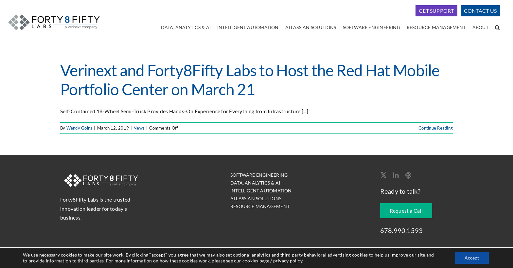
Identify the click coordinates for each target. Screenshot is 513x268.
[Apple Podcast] (408, 175)
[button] (497, 27)
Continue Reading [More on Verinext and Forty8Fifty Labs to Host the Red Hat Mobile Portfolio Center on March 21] (435, 128)
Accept (472, 257)
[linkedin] (396, 175)
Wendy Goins (79, 128)
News (139, 128)
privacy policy (287, 260)
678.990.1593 (401, 230)
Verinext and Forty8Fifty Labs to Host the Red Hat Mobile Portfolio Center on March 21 (250, 79)
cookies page (255, 260)
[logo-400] (54, 13)
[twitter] (383, 175)
